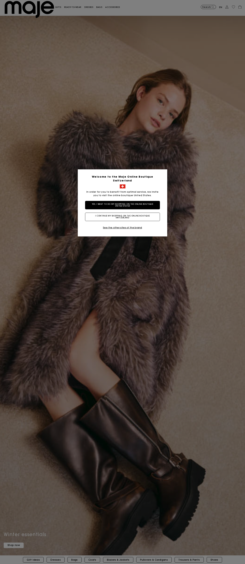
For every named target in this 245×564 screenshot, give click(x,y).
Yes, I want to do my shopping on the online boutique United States (122, 205)
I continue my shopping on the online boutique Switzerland (122, 217)
